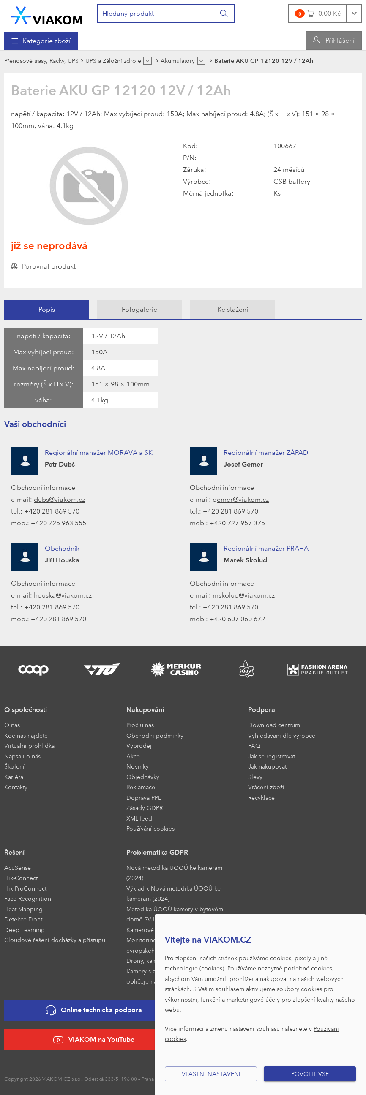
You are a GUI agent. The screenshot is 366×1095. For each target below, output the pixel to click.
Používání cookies (150, 828)
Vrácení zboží (266, 787)
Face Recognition (27, 898)
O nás (12, 724)
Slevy (255, 776)
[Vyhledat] (224, 13)
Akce (133, 756)
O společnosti (25, 710)
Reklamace (140, 787)
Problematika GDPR (157, 852)
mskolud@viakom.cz (244, 595)
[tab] (46, 309)
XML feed (139, 818)
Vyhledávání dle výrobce (281, 735)
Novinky (137, 766)
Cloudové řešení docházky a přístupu (54, 939)
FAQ (254, 745)
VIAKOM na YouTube (93, 1040)
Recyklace (261, 797)
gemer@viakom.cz (241, 499)
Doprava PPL (143, 797)
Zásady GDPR (144, 807)
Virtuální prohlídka (29, 745)
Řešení (14, 852)
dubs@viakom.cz (59, 499)
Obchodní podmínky (154, 735)
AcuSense (17, 867)
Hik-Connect (21, 877)
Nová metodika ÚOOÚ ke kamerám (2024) (174, 873)
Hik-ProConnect (25, 888)
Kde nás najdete (26, 735)
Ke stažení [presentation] (232, 309)
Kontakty (15, 787)
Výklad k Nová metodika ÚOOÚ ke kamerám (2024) (173, 893)
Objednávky (142, 776)
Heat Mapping (23, 909)
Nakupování (145, 710)
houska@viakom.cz (63, 595)
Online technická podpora (94, 1010)
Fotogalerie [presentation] (139, 309)
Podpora (261, 710)
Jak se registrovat (271, 756)
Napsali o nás (22, 756)
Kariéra (13, 776)
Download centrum (274, 724)
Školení (14, 766)
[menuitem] (41, 41)
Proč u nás (140, 724)
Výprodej (139, 745)
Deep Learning (24, 929)
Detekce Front (23, 919)
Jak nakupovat (267, 766)
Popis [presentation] (46, 309)
